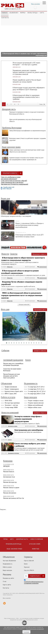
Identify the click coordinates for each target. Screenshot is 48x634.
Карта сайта (7, 585)
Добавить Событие (40, 351)
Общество (10, 266)
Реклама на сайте (8, 578)
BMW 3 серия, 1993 (11, 394)
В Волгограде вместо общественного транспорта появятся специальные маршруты (23, 258)
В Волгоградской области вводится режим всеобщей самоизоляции (20, 271)
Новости (5, 254)
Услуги (10, 439)
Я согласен (26, 632)
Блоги (25, 564)
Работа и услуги (8, 397)
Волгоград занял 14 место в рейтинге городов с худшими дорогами (27, 139)
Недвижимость (31, 383)
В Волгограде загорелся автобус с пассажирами (16, 216)
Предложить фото (40, 310)
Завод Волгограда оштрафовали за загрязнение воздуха (27, 130)
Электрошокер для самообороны (28, 430)
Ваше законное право (11, 147)
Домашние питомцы (13, 453)
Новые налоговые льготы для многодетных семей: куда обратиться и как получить (26, 151)
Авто (12, 539)
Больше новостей (24, 304)
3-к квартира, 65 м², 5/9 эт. (36, 387)
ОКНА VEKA (8, 400)
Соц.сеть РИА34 (29, 570)
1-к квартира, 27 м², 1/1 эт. (36, 389)
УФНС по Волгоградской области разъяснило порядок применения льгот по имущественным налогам (21, 295)
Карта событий (29, 561)
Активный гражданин (13, 360)
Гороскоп (26, 567)
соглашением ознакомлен (31, 583)
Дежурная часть (9, 109)
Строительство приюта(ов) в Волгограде (12, 370)
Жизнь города (32, 13)
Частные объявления (9, 561)
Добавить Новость (40, 413)
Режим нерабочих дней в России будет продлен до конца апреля (27, 81)
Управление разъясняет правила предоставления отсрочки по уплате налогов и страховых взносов (29, 72)
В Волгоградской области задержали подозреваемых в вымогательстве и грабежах (26, 97)
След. (42, 104)
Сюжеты (13, 254)
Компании (7, 461)
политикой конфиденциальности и (33, 582)
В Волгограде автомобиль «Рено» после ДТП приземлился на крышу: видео (29, 236)
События (5, 350)
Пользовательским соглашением (35, 629)
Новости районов (36, 539)
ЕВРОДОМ (6, 466)
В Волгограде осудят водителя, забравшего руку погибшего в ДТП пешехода (29, 88)
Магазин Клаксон (8, 471)
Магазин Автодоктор (10, 482)
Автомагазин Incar (9, 477)
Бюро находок (30, 397)
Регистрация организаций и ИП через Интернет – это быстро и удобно (26, 64)
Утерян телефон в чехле (35, 400)
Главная (4, 13)
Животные (35, 549)
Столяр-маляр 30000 (11, 407)
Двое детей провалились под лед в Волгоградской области (25, 120)
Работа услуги (7, 567)
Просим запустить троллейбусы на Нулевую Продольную (13, 364)
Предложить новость (10, 173)
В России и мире (34, 544)
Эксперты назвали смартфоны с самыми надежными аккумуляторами (28, 419)
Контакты (5, 18)
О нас (4, 581)
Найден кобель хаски (34, 407)
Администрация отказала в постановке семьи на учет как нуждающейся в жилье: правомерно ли (26, 158)
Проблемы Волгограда (11, 128)
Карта (42, 13)
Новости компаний (10, 412)
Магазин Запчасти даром (11, 487)
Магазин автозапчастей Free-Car (13, 498)
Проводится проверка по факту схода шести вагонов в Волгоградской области (26, 113)
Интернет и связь (12, 426)
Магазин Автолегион (9, 493)
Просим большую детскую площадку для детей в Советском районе (11, 376)
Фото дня (5, 309)
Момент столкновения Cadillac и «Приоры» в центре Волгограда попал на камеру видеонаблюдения (29, 225)
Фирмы (23, 13)
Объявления (14, 13)
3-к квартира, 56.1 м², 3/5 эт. (37, 391)
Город (5, 539)
